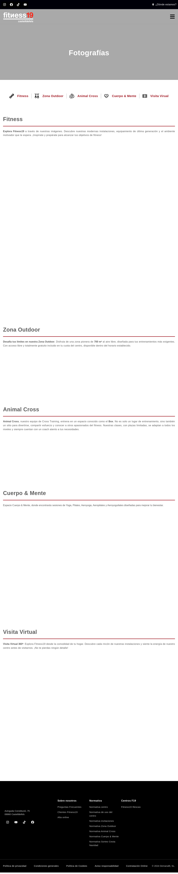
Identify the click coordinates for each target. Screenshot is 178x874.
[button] (172, 18)
